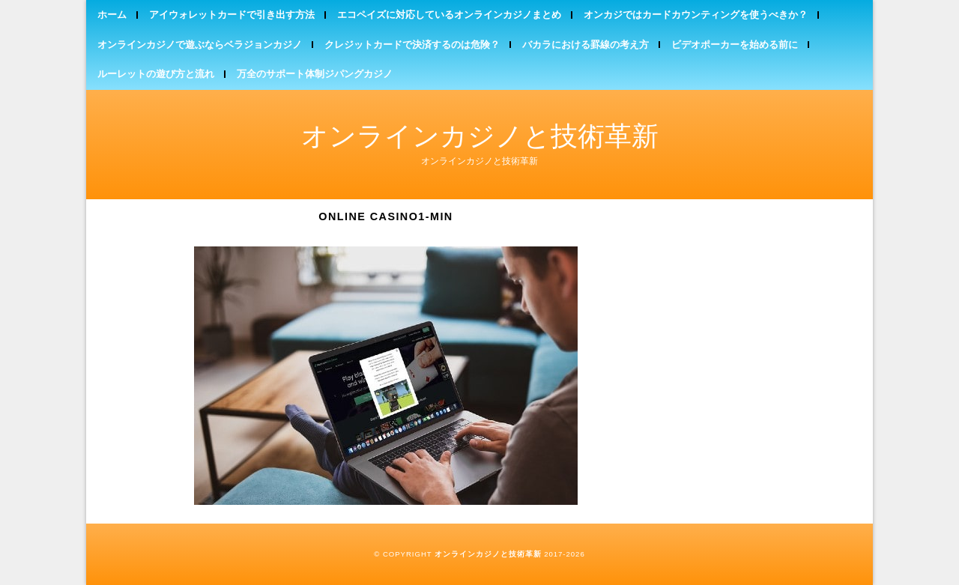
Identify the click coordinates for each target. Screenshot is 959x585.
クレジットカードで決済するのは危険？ (412, 44)
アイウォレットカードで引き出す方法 (232, 14)
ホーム (112, 14)
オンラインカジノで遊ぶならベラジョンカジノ (199, 44)
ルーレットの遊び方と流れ (155, 73)
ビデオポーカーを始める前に (734, 44)
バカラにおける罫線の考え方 (585, 44)
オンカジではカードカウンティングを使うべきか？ (696, 14)
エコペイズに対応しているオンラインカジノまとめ (449, 14)
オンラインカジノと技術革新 (480, 136)
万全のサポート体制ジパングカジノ (315, 73)
